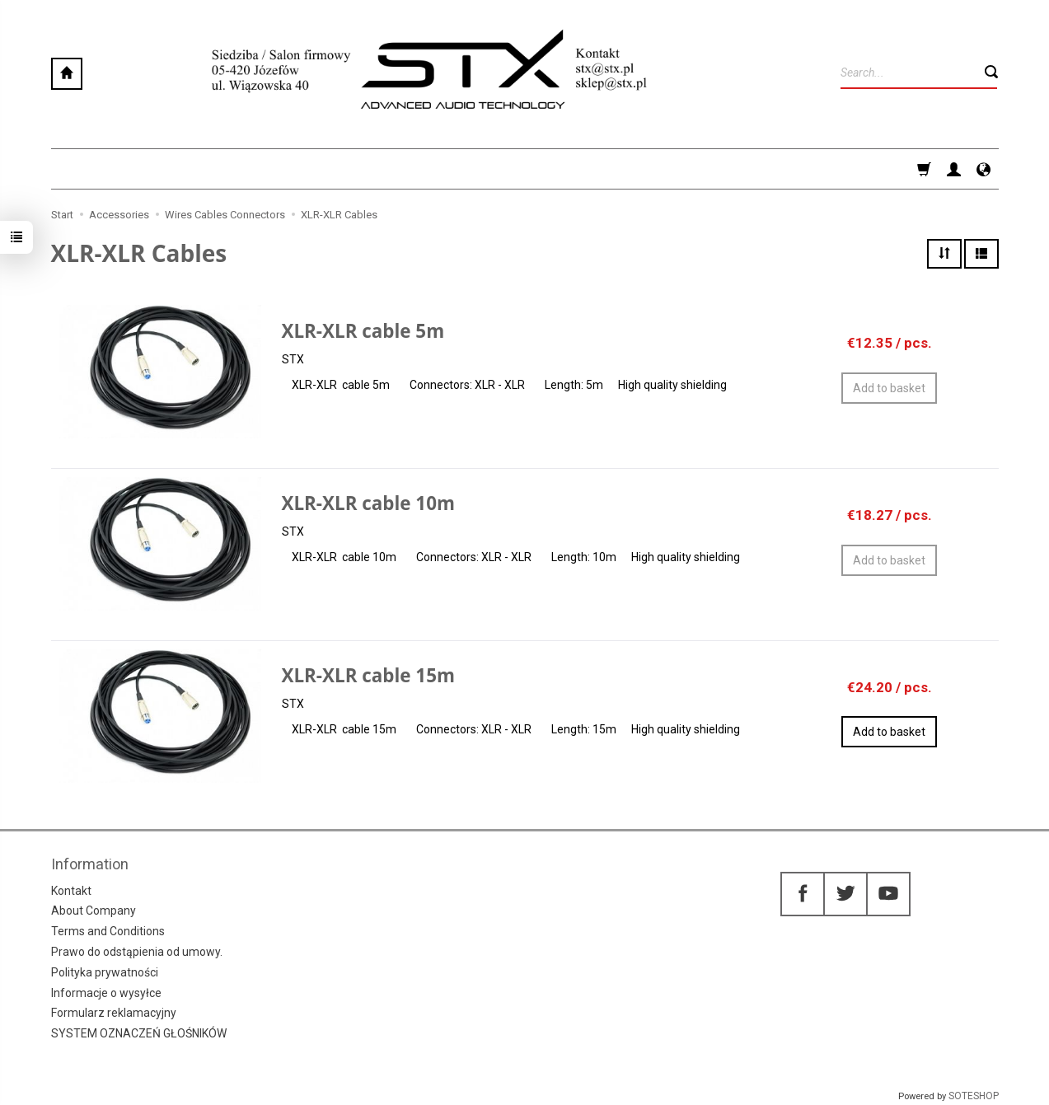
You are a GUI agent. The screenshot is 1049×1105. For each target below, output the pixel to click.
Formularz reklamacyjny (113, 1012)
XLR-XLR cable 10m (368, 503)
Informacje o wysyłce (106, 993)
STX (293, 359)
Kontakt (71, 890)
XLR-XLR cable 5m (363, 331)
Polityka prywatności (104, 972)
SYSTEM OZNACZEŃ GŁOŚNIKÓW (139, 1033)
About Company (93, 910)
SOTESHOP (973, 1096)
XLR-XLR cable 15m (368, 675)
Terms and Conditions (108, 931)
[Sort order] (944, 254)
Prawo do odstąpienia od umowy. (136, 951)
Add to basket (889, 731)
